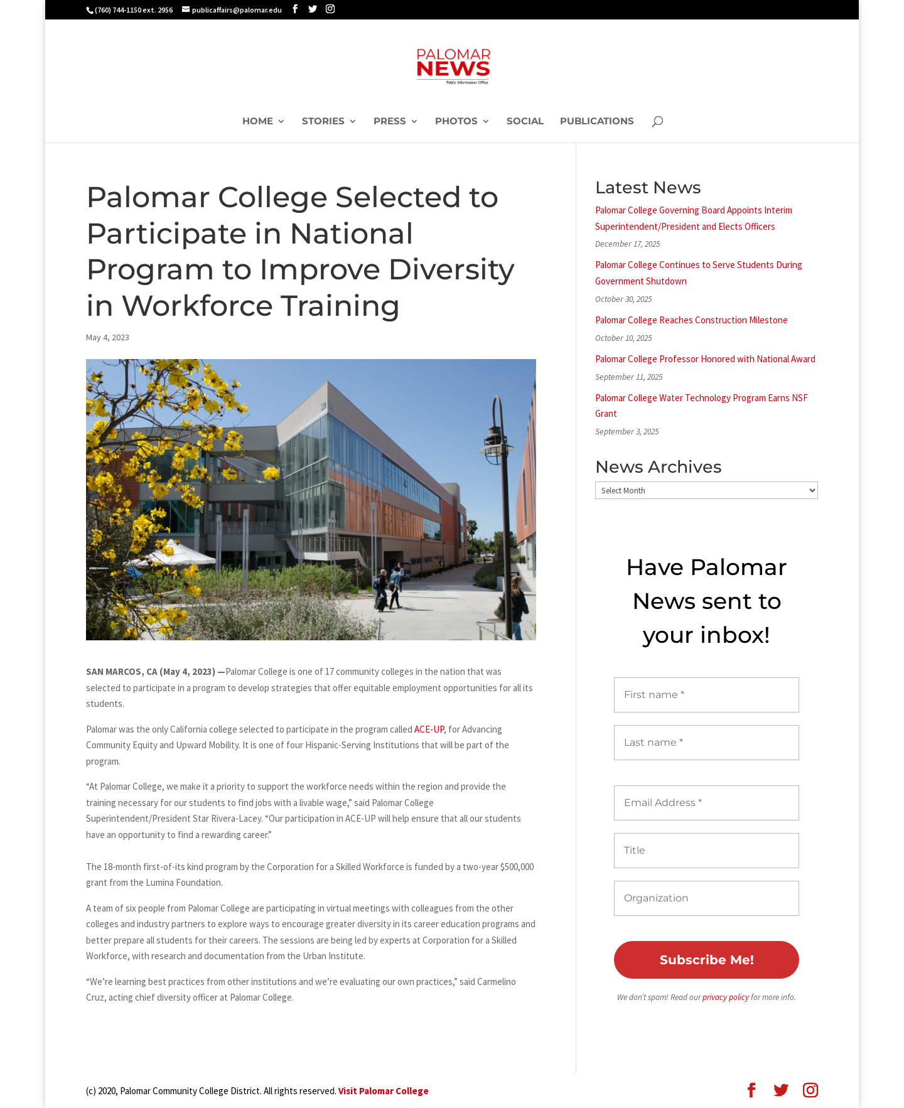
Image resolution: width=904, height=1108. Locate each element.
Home (257, 122)
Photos (456, 122)
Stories (323, 122)
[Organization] (706, 898)
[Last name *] (706, 742)
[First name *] (706, 695)
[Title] (706, 850)
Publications (597, 122)
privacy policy (725, 997)
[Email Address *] (706, 802)
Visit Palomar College (383, 1091)
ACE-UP (429, 729)
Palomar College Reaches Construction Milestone (691, 320)
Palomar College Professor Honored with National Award (705, 359)
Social (525, 122)
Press (390, 122)
